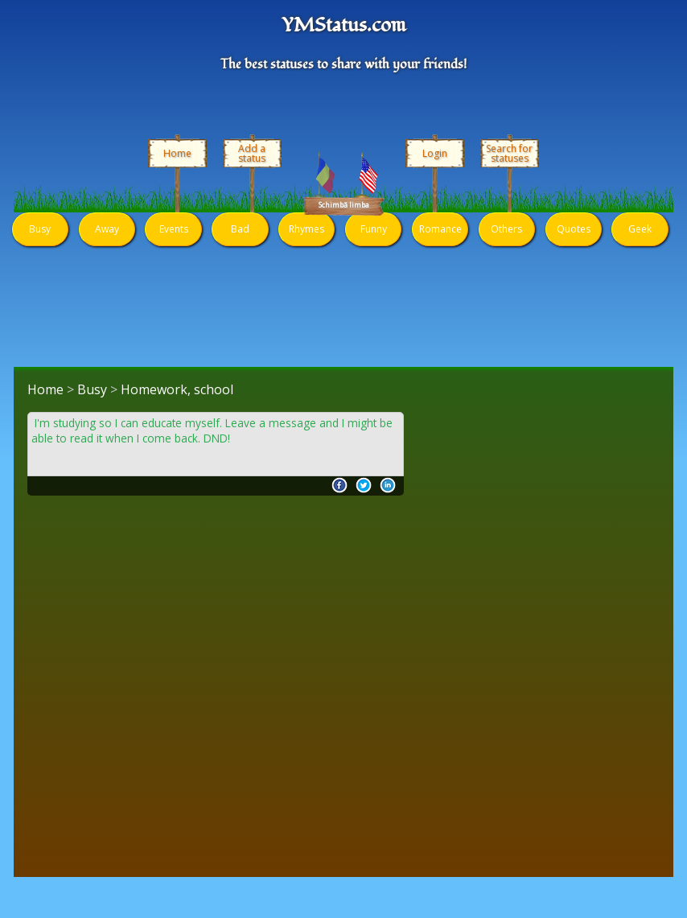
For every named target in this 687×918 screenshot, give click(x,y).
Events (173, 229)
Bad (240, 229)
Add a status (251, 153)
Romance (440, 229)
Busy (40, 229)
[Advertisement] (215, 537)
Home (177, 153)
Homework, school (177, 389)
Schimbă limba (344, 205)
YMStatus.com (343, 25)
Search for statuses (509, 153)
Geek (640, 229)
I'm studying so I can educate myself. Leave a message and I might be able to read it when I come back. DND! (211, 431)
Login (434, 153)
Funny (373, 229)
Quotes (573, 229)
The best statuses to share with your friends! (343, 64)
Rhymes (306, 229)
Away (107, 229)
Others (506, 229)
